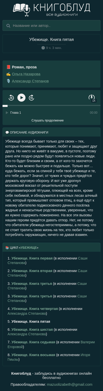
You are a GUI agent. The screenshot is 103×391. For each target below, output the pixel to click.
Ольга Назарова (26, 74)
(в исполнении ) (47, 260)
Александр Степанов (30, 81)
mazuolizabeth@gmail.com (69, 384)
